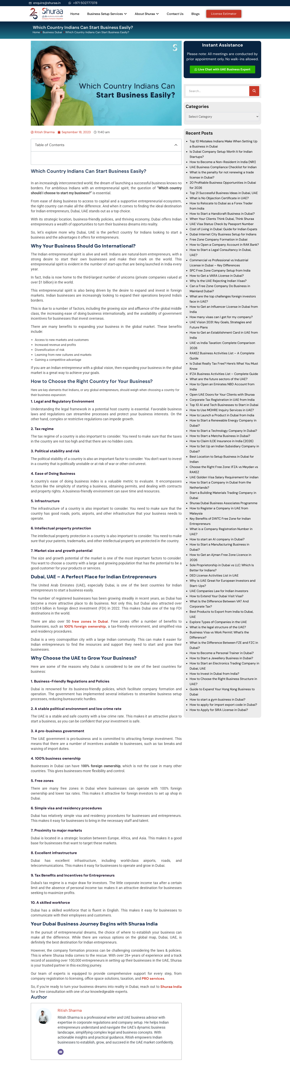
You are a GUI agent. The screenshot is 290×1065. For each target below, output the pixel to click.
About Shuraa (147, 14)
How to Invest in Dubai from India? (214, 674)
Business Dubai (52, 32)
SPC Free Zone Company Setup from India (220, 270)
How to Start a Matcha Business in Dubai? (220, 436)
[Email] (61, 1052)
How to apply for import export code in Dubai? (223, 705)
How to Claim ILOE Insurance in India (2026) (221, 441)
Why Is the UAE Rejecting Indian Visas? (218, 281)
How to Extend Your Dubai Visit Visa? (216, 596)
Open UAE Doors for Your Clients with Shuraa (222, 394)
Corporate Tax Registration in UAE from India (222, 400)
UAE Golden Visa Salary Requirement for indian (224, 477)
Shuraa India (171, 986)
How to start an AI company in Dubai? (217, 539)
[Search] (254, 91)
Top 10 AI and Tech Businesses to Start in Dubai (224, 405)
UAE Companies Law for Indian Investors (219, 591)
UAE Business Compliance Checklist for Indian (223, 167)
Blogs (195, 14)
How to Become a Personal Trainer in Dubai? (222, 653)
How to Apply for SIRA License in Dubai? (219, 710)
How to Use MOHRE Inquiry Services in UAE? (222, 410)
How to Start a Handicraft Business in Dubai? (222, 214)
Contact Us (175, 14)
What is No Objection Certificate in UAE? (219, 198)
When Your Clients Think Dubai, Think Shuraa (222, 219)
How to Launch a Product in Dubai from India (222, 415)
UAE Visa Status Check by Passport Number (222, 224)
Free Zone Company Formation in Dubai (218, 239)
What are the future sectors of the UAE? (218, 379)
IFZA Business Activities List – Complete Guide (224, 374)
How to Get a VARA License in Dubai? (217, 276)
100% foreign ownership (85, 626)
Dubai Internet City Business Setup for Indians (223, 234)
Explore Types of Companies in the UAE (218, 622)
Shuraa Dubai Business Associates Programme (223, 503)
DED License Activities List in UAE (214, 575)
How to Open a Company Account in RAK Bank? (224, 245)
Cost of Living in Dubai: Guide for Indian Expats (223, 229)
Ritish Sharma (70, 1010)
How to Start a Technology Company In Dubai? (223, 431)
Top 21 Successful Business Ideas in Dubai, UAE (224, 193)
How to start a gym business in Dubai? (217, 699)
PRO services (153, 978)
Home (74, 14)
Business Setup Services (107, 14)
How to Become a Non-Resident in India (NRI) (223, 162)
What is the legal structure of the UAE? (218, 627)
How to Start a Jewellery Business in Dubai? (221, 658)
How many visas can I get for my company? (221, 317)
